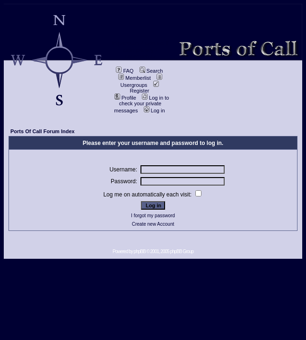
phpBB (140, 251)
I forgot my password (153, 215)
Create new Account (153, 224)
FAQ (124, 71)
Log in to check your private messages (141, 104)
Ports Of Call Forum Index (42, 131)
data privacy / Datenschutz (140, 53)
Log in (154, 110)
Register (144, 88)
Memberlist (134, 78)
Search (151, 71)
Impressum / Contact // (140, 43)
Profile (125, 98)
